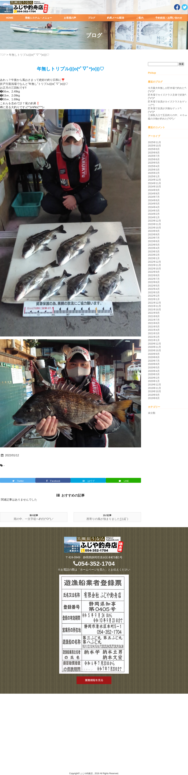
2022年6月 (154, 282)
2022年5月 (154, 285)
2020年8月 (154, 357)
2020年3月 (154, 374)
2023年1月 (154, 258)
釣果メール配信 (115, 17)
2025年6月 (154, 159)
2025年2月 (154, 173)
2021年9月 (154, 312)
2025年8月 (154, 152)
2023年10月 (154, 227)
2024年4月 (154, 207)
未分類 (151, 413)
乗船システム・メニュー (38, 17)
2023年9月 (154, 231)
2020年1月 (154, 381)
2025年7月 (154, 155)
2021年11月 (154, 306)
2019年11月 (154, 388)
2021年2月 (154, 336)
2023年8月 (154, 234)
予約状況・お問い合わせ (168, 17)
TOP (3, 54)
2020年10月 (154, 350)
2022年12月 (154, 261)
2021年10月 (154, 309)
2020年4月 (154, 371)
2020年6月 (154, 364)
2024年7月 (154, 196)
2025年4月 (154, 166)
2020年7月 (154, 360)
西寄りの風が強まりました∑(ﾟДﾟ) (107, 518)
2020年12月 (154, 343)
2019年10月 (154, 391)
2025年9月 (154, 149)
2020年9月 (154, 353)
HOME (9, 17)
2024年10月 (154, 186)
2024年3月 (154, 210)
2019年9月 (154, 394)
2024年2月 (154, 213)
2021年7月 (154, 319)
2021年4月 (154, 329)
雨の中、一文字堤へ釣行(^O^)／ (34, 518)
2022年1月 (154, 299)
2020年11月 (154, 347)
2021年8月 (154, 316)
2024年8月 (154, 193)
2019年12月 (154, 384)
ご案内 (139, 17)
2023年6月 (154, 241)
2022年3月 (154, 292)
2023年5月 (154, 244)
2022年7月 (154, 278)
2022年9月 (154, 271)
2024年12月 (154, 179)
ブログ (91, 17)
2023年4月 (154, 248)
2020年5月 (154, 367)
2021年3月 (154, 333)
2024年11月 (154, 183)
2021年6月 (154, 323)
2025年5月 (154, 162)
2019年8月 (154, 398)
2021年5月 (154, 326)
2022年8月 (154, 275)
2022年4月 (154, 289)
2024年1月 (154, 217)
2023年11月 (154, 224)
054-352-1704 (94, 563)
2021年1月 (154, 340)
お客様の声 (70, 17)
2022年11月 (154, 265)
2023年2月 (154, 254)
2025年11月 (154, 142)
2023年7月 (154, 237)
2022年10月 (154, 268)
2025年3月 (154, 169)
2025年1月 (154, 176)
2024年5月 (154, 203)
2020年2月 (154, 377)
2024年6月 (154, 200)
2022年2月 (154, 295)
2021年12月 (154, 302)
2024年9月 (154, 190)
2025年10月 (154, 145)
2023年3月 (154, 251)
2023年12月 (154, 220)
